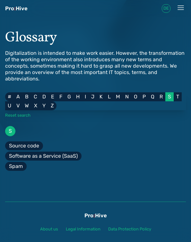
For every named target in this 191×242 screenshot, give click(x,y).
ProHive (16, 8)
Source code (24, 146)
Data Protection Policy (129, 229)
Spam (16, 166)
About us (49, 229)
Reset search (17, 115)
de (166, 8)
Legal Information (83, 229)
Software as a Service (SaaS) (43, 156)
